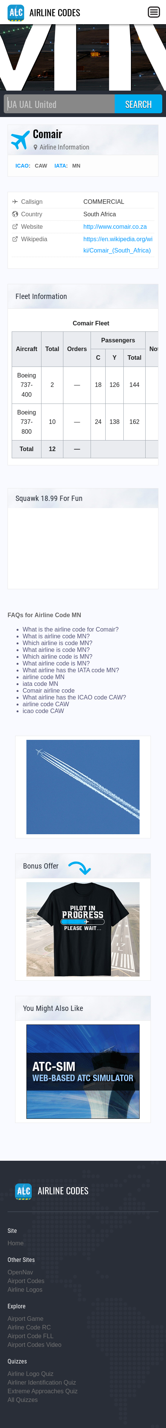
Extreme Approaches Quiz (43, 1391)
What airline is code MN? (56, 650)
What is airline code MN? (56, 636)
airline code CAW (46, 704)
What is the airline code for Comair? (70, 629)
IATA (60, 166)
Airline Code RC (29, 1327)
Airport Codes (26, 1281)
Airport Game (25, 1319)
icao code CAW (43, 711)
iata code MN (40, 684)
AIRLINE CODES (44, 12)
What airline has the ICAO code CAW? (74, 697)
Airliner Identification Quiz (42, 1382)
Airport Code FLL (31, 1336)
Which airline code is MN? (57, 656)
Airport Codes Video (34, 1345)
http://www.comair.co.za (115, 226)
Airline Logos (25, 1289)
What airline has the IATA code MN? (71, 670)
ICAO (22, 166)
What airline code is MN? (56, 663)
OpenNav (20, 1272)
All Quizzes (23, 1400)
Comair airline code (49, 690)
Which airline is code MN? (57, 643)
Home (16, 1243)
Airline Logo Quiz (31, 1374)
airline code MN (44, 677)
